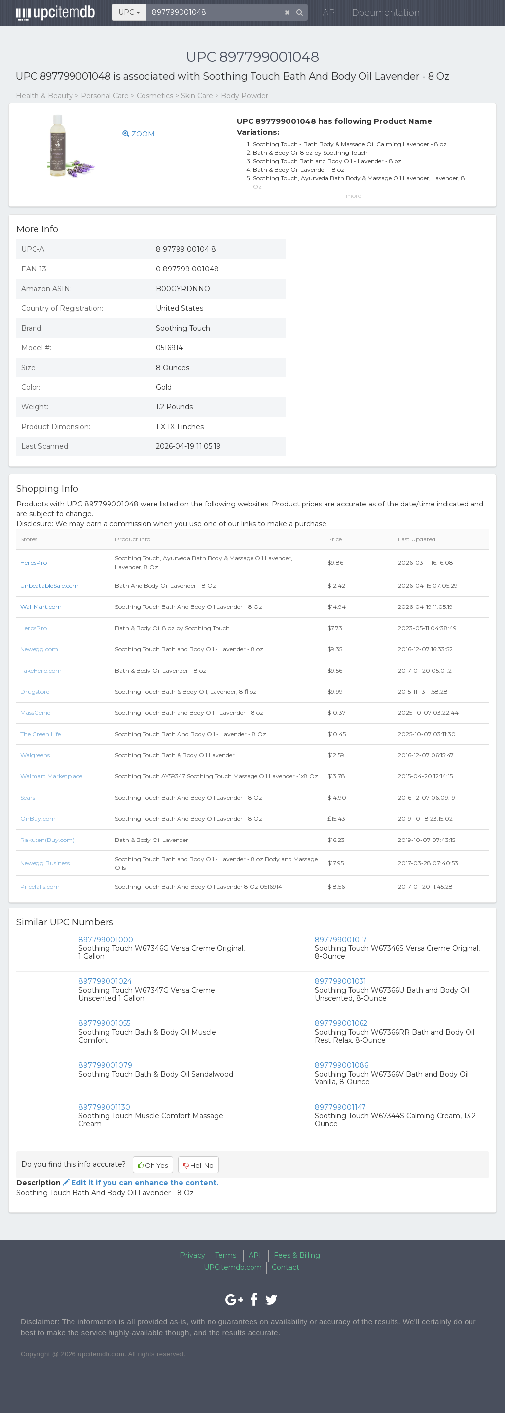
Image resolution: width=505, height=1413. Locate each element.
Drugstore (34, 691)
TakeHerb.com (41, 670)
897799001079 (105, 1065)
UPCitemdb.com (233, 1267)
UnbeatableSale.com (49, 585)
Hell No (198, 1165)
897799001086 (341, 1065)
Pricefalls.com (40, 886)
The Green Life (40, 734)
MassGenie (35, 712)
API (324, 14)
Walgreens (35, 755)
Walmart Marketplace (51, 776)
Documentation (380, 14)
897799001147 (340, 1107)
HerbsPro (33, 562)
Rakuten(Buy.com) (47, 839)
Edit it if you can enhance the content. (139, 1182)
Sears (27, 797)
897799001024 (105, 981)
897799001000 (105, 939)
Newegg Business (45, 863)
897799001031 (340, 981)
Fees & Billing (297, 1255)
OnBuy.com (38, 818)
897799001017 (341, 939)
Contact (285, 1267)
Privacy (192, 1255)
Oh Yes (153, 1165)
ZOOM (138, 134)
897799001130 (104, 1107)
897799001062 (341, 1023)
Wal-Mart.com (41, 606)
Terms (225, 1255)
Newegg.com (39, 649)
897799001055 (104, 1023)
